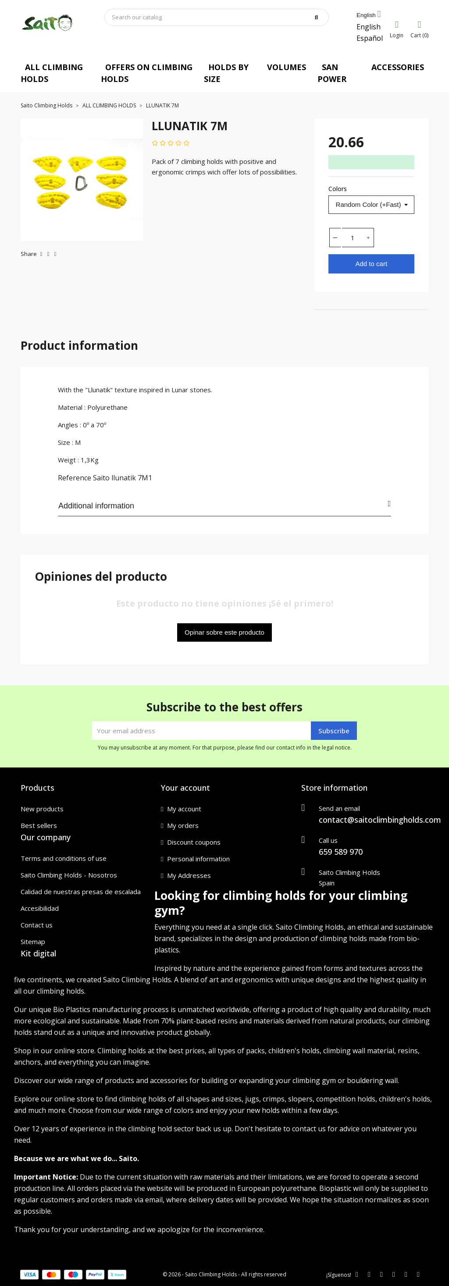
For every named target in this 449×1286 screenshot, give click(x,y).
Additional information (224, 505)
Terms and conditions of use (64, 858)
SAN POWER (331, 73)
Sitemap (33, 941)
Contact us (37, 924)
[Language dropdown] (368, 15)
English (368, 27)
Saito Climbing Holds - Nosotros (69, 874)
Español (369, 38)
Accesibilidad (40, 908)
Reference (74, 478)
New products (42, 808)
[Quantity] (352, 237)
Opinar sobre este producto (224, 632)
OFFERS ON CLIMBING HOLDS (146, 73)
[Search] (216, 17)
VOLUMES (286, 67)
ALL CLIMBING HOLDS (52, 73)
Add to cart (372, 263)
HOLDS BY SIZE (226, 73)
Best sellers (39, 825)
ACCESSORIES (397, 67)
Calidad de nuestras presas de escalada (81, 891)
